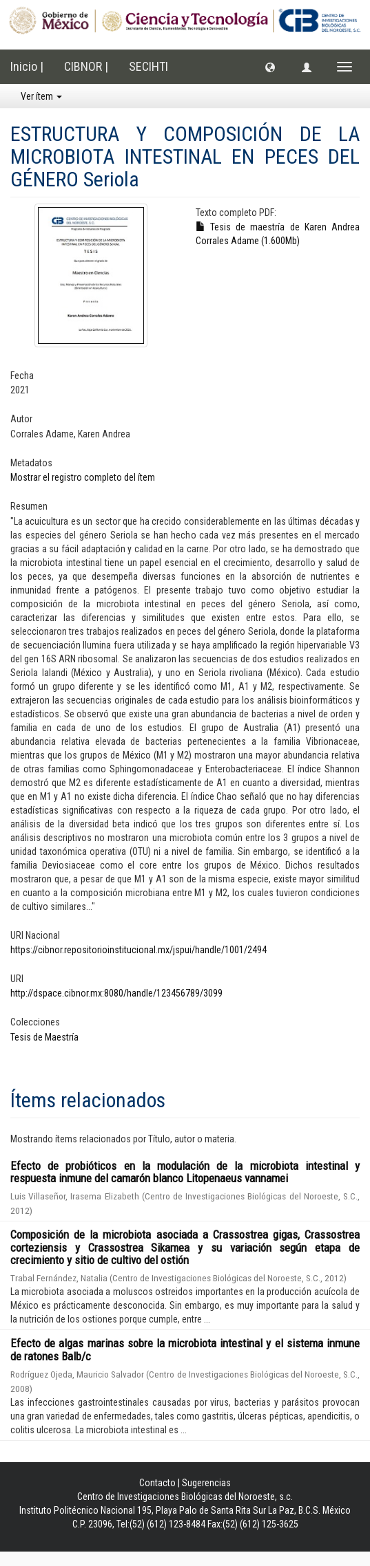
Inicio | (26, 66)
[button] (270, 66)
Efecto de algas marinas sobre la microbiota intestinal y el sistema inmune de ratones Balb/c (185, 1349)
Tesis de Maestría (44, 1037)
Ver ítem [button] (41, 96)
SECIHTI (148, 66)
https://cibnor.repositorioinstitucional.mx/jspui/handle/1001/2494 (138, 949)
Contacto (157, 1482)
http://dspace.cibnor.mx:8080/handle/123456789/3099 (116, 993)
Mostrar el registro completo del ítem (82, 477)
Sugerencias (206, 1482)
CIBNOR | (86, 66)
